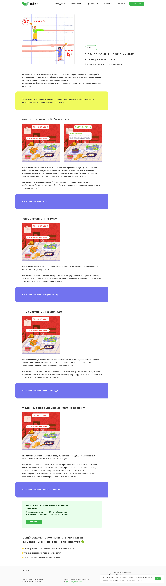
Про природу (93, 4)
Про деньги (60, 4)
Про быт (107, 4)
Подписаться (34, 522)
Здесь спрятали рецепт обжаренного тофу (40, 294)
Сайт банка (137, 4)
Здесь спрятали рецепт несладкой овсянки (41, 489)
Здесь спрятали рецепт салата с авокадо (40, 390)
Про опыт (121, 4)
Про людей (76, 4)
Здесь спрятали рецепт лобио (35, 201)
